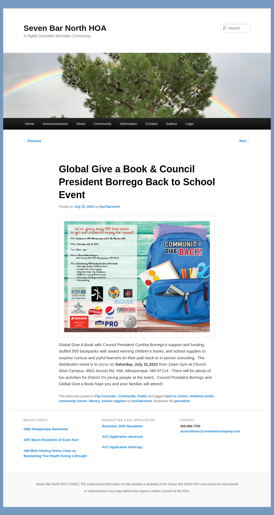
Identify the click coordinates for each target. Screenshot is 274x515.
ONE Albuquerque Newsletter (46, 429)
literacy (94, 401)
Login (189, 124)
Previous (32, 141)
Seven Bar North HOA (65, 28)
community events (73, 401)
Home (29, 124)
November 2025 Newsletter (122, 426)
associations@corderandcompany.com (210, 431)
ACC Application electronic (122, 437)
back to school (176, 396)
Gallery (171, 124)
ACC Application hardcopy (122, 447)
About (80, 124)
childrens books (201, 396)
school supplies (114, 401)
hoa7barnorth (109, 207)
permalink (182, 401)
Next (244, 141)
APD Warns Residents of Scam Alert (51, 440)
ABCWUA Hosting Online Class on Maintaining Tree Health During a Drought (55, 453)
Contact (152, 124)
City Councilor (105, 396)
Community (102, 124)
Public (142, 396)
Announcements (55, 124)
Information (128, 124)
